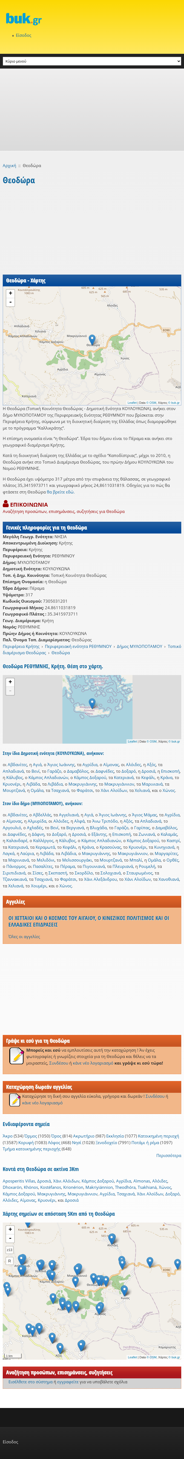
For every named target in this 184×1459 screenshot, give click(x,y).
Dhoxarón (12, 1187)
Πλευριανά (123, 866)
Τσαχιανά (60, 790)
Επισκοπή (170, 771)
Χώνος (169, 790)
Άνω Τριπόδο (105, 821)
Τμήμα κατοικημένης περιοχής (32, 1149)
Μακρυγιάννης (82, 784)
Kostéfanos (50, 1187)
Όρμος (30, 1136)
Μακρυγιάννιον (119, 784)
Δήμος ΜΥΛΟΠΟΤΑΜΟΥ (139, 646)
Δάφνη (38, 834)
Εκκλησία (115, 1136)
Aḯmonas (141, 1181)
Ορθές (172, 860)
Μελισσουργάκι (77, 860)
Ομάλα (37, 790)
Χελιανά (142, 790)
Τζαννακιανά (15, 879)
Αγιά (37, 764)
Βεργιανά (75, 827)
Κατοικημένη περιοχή (158, 1136)
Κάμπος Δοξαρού (90, 777)
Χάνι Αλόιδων (66, 1181)
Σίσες (38, 873)
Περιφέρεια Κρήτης (21, 646)
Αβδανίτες (17, 764)
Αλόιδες (133, 764)
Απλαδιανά (13, 771)
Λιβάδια (55, 784)
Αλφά (79, 821)
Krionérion (73, 1187)
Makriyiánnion (99, 1187)
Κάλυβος (14, 777)
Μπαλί (136, 860)
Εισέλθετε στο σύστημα (30, 1381)
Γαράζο (54, 771)
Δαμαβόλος (77, 771)
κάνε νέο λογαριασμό (93, 1063)
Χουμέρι (39, 885)
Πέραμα (67, 866)
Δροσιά (148, 771)
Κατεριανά (124, 777)
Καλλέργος (43, 840)
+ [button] (10, 294)
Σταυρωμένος (140, 873)
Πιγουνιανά (94, 866)
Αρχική (9, 165)
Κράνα (166, 777)
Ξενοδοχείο (106, 1142)
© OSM (151, 402)
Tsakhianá (147, 1187)
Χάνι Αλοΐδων (114, 790)
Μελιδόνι (45, 860)
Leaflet (132, 402)
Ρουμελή (147, 866)
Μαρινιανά (152, 784)
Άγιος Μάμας (144, 814)
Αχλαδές (35, 827)
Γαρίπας (142, 827)
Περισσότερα (168, 1155)
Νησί (76, 1142)
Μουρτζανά (14, 790)
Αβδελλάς (42, 814)
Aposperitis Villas (19, 1181)
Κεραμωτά (45, 847)
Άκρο (8, 1136)
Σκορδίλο (84, 873)
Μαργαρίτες (166, 853)
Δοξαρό (129, 771)
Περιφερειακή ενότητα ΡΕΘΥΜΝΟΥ (78, 646)
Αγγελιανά (69, 814)
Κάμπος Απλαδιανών (48, 777)
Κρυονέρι (12, 784)
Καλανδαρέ (16, 840)
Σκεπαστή (57, 873)
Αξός (151, 764)
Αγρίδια (89, 764)
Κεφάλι (148, 777)
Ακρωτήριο (83, 1136)
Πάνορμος (16, 866)
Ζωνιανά (147, 834)
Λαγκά (9, 853)
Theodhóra (125, 1187)
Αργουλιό (12, 827)
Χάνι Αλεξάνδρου (100, 879)
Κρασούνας (110, 847)
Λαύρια (27, 853)
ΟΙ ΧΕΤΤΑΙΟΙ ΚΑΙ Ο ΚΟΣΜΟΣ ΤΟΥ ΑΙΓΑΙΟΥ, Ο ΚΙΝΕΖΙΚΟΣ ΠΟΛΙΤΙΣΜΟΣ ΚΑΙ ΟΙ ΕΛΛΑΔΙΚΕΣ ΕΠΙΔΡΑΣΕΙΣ (88, 921)
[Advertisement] (92, 110)
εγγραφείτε (68, 1381)
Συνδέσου (58, 1063)
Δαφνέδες (105, 771)
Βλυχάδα (98, 827)
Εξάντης (99, 834)
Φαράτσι (85, 790)
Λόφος (54, 1142)
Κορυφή (26, 1142)
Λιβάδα (33, 784)
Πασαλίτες (43, 866)
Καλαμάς (169, 834)
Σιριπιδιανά (14, 873)
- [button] (10, 302)
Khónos (31, 1187)
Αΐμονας (111, 764)
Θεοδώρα (60, 652)
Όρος (56, 1136)
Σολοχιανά (110, 873)
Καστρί (173, 840)
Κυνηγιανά (164, 847)
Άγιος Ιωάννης (61, 764)
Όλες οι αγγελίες (24, 936)
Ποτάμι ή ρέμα (145, 1142)
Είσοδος (23, 35)
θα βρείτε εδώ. (61, 492)
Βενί (35, 771)
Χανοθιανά (169, 879)
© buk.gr (174, 402)
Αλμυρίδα (37, 821)
